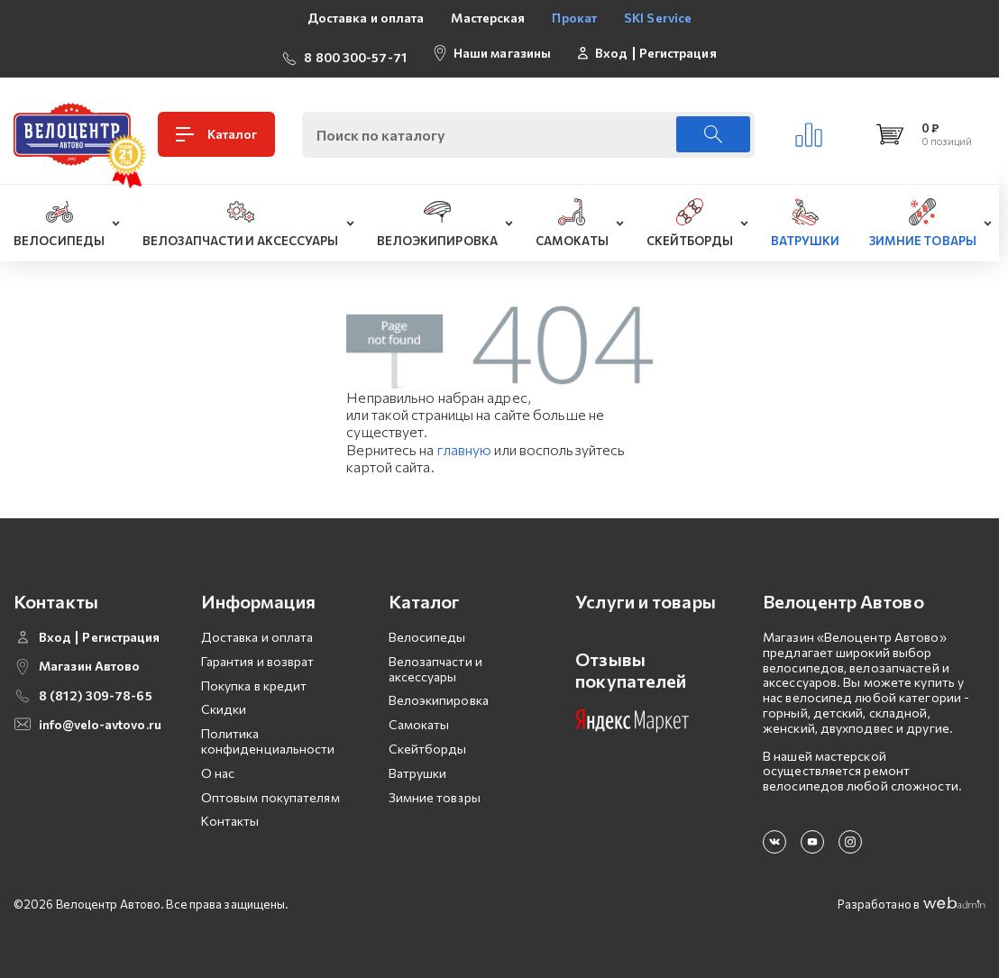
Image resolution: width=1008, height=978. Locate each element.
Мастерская (488, 17)
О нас (218, 765)
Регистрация (678, 49)
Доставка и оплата (366, 17)
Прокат (574, 17)
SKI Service (658, 17)
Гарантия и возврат (258, 654)
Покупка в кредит (254, 678)
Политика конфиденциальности (268, 734)
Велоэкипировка (439, 693)
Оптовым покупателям (270, 790)
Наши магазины (502, 49)
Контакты (230, 814)
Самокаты (419, 718)
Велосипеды (427, 629)
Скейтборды (428, 741)
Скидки (224, 702)
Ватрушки (418, 765)
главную (464, 442)
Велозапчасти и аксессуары (435, 661)
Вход (611, 49)
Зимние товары (435, 790)
